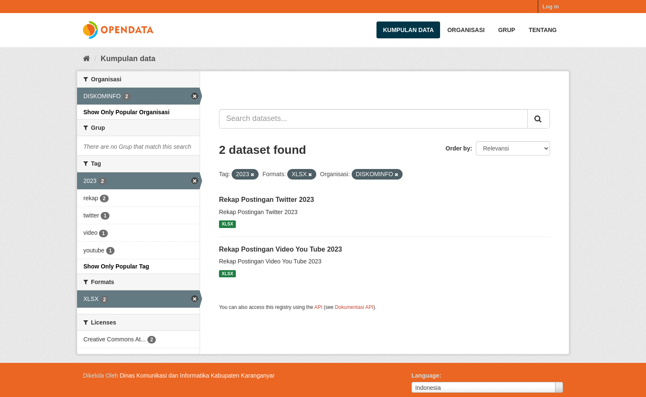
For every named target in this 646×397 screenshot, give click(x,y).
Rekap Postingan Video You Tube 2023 (280, 249)
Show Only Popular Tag (116, 266)
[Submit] (538, 119)
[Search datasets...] (373, 119)
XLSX (227, 224)
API (318, 307)
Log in (550, 6)
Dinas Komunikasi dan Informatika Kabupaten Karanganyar (197, 375)
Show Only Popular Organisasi (126, 112)
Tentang (543, 30)
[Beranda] (86, 58)
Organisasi (466, 30)
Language (425, 375)
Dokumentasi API (354, 307)
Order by (458, 148)
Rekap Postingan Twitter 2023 (266, 199)
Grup (506, 30)
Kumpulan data (408, 30)
